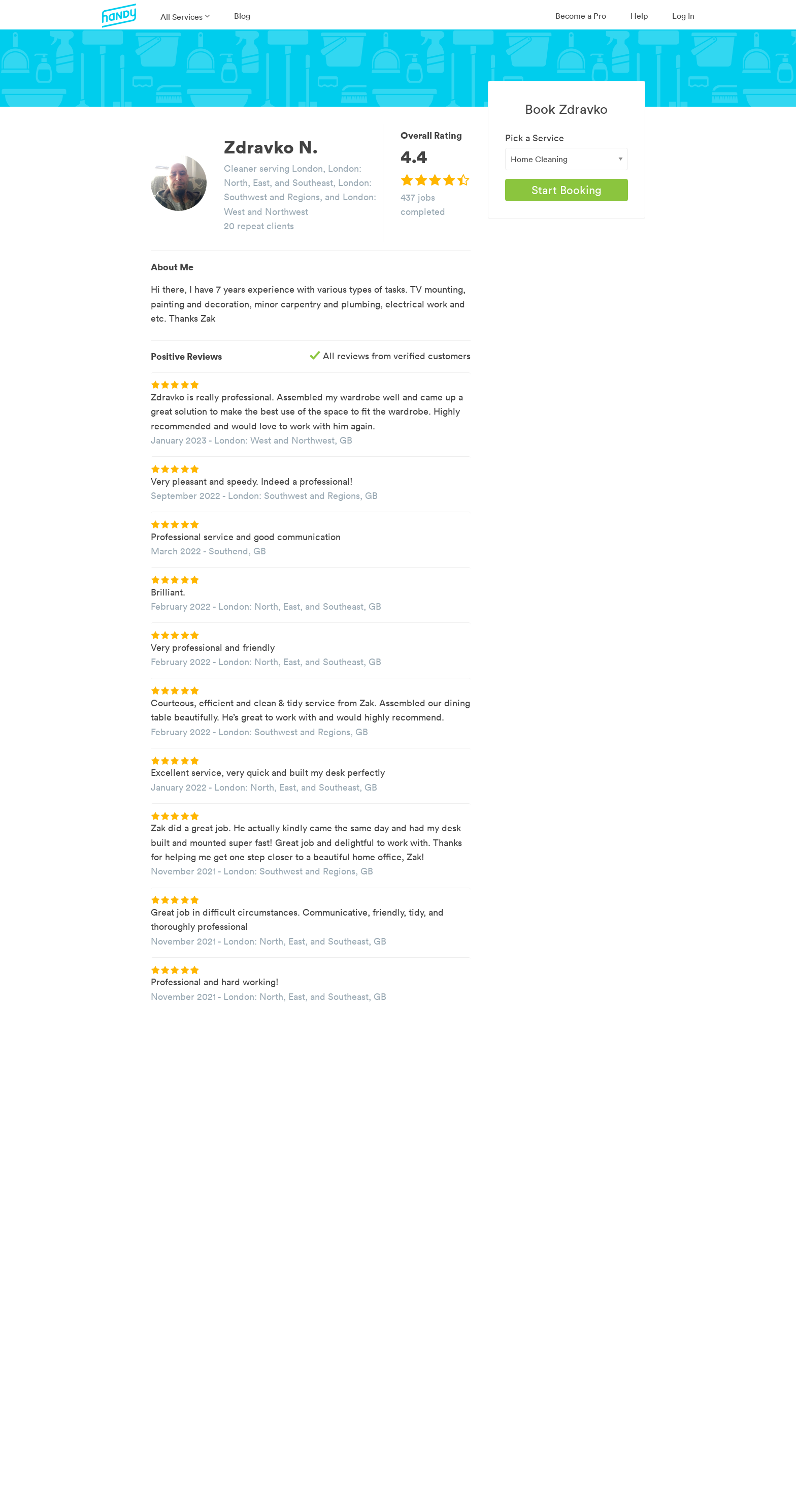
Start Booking (567, 190)
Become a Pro (580, 16)
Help (639, 16)
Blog (242, 16)
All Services (181, 17)
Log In (683, 16)
